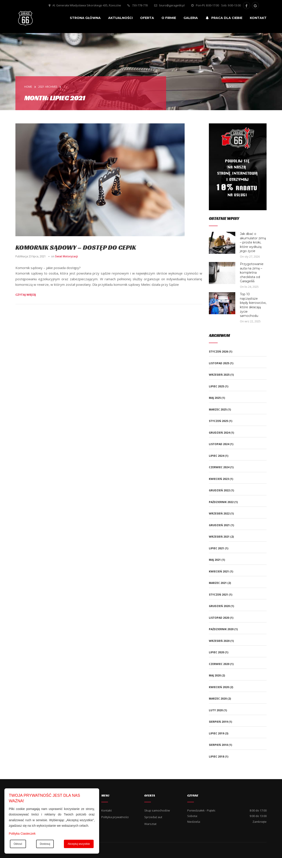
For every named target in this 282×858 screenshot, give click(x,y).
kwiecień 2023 (219, 479)
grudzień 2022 (219, 490)
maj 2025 (215, 398)
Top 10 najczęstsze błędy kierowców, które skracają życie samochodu (253, 305)
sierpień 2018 (218, 745)
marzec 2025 (218, 409)
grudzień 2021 (219, 525)
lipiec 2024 (216, 456)
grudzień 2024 (219, 433)
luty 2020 (216, 710)
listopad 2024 (219, 444)
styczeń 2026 (218, 351)
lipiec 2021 (216, 548)
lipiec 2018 (216, 756)
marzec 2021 (218, 583)
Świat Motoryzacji (66, 256)
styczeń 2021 (218, 594)
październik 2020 (221, 629)
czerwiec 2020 (219, 664)
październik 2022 (221, 502)
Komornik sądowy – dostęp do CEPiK (75, 247)
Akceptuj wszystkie (79, 843)
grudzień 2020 (219, 606)
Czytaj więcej (25, 295)
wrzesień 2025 (219, 375)
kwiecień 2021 (219, 571)
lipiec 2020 (216, 652)
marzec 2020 (218, 698)
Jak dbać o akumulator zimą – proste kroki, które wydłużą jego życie (253, 242)
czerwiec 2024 (219, 467)
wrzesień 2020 (219, 641)
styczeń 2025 (218, 421)
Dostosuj (45, 843)
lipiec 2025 (216, 386)
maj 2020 (215, 675)
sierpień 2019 (218, 722)
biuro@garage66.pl (172, 5)
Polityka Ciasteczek (22, 833)
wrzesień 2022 (219, 513)
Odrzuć (18, 843)
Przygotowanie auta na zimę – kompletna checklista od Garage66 (251, 272)
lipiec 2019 (216, 733)
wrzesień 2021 (219, 537)
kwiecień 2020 (219, 687)
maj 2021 (215, 560)
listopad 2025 (219, 363)
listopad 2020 (219, 618)
